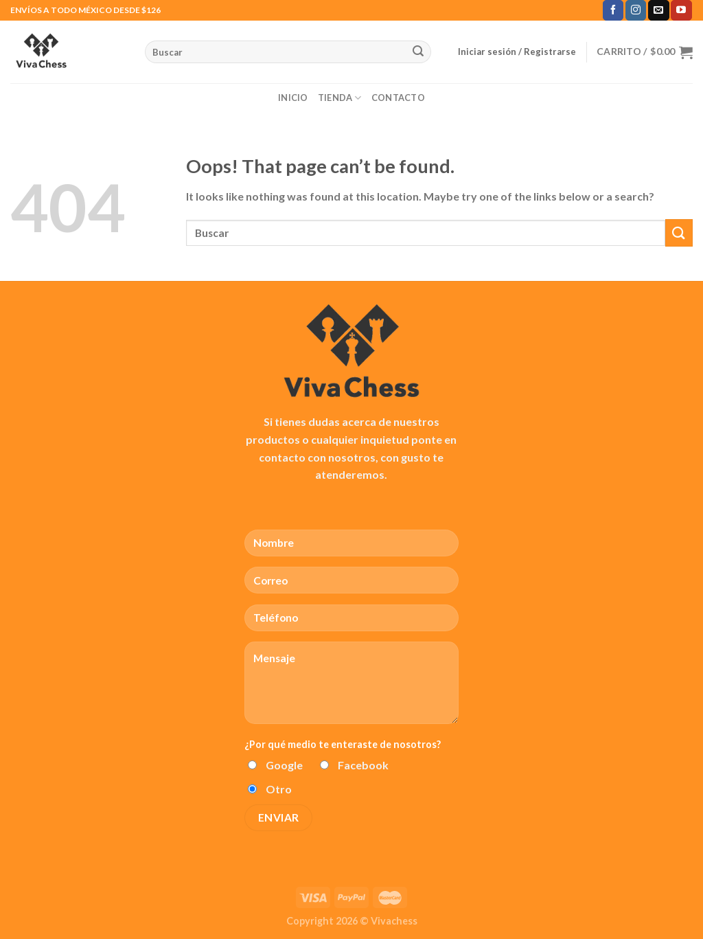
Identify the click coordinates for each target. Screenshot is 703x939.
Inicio (293, 97)
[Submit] (418, 52)
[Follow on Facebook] (613, 10)
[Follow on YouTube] (681, 10)
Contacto (398, 97)
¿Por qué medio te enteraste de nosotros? (342, 744)
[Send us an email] (658, 10)
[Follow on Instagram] (635, 10)
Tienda (340, 97)
